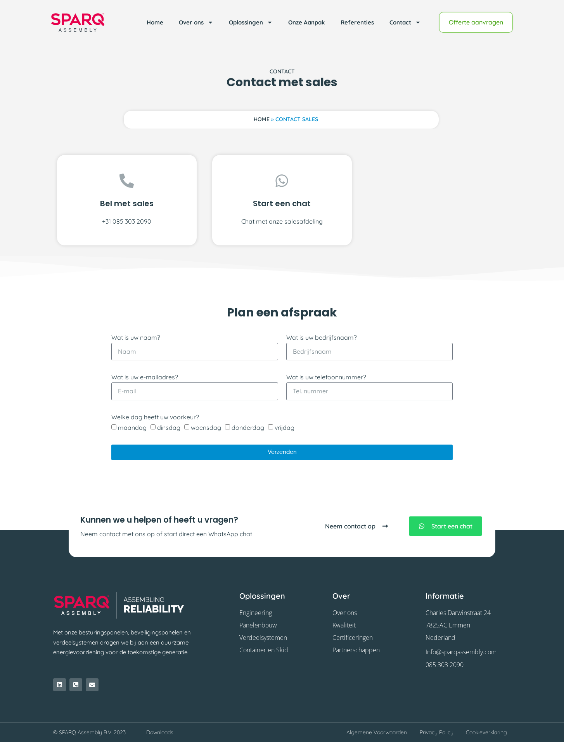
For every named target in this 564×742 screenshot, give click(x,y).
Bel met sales (127, 203)
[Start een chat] (282, 181)
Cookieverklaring (486, 732)
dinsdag (168, 427)
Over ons (196, 22)
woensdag (206, 427)
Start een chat (282, 203)
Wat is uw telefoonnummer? (326, 377)
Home (155, 22)
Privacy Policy (436, 732)
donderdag (248, 427)
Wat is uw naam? (135, 337)
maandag (132, 427)
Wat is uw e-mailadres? (144, 377)
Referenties (357, 22)
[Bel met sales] (126, 181)
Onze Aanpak (306, 22)
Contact (405, 22)
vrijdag (284, 427)
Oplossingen (251, 22)
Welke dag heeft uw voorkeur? (155, 417)
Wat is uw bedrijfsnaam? (321, 337)
